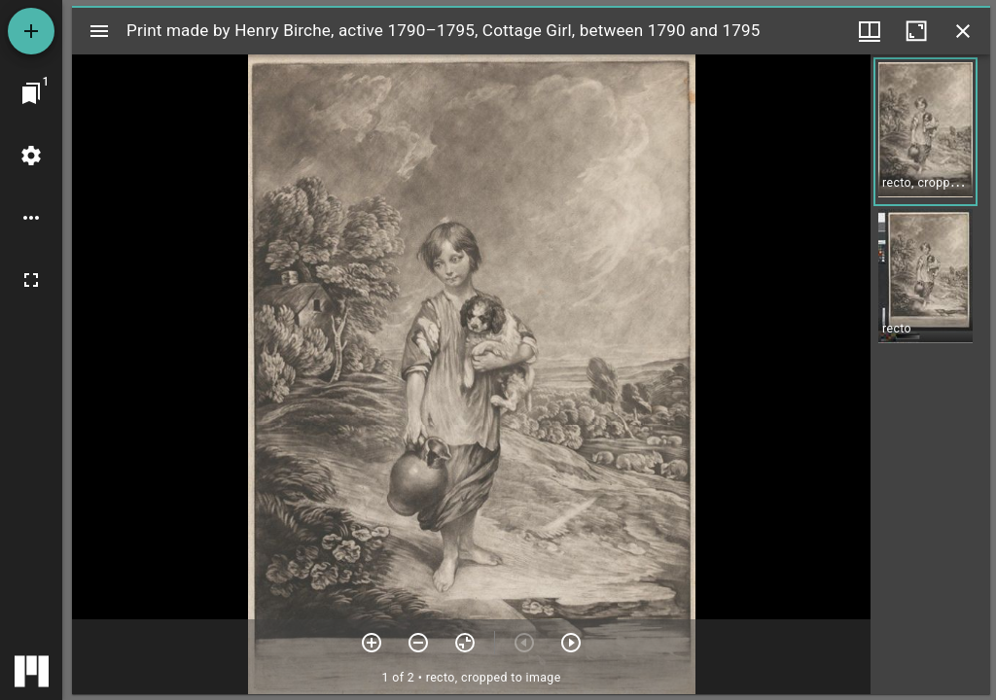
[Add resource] (31, 31)
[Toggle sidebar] (99, 31)
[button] (925, 131)
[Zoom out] (418, 642)
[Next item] (571, 642)
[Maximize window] (916, 31)
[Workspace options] (31, 217)
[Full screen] (31, 280)
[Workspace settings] (31, 155)
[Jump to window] (31, 93)
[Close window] (963, 31)
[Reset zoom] (465, 642)
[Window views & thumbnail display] (869, 31)
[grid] (930, 374)
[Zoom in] (371, 642)
